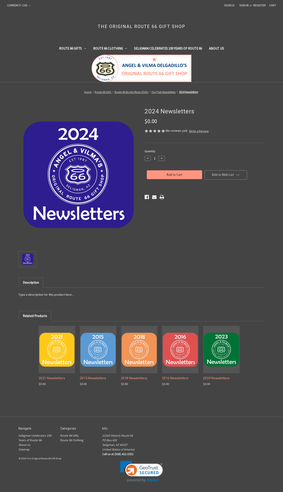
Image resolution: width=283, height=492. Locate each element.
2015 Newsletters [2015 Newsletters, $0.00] (93, 378)
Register (259, 5)
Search (229, 5)
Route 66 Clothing (110, 48)
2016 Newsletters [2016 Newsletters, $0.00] (175, 378)
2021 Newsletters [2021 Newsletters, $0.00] (52, 378)
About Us (216, 48)
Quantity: (150, 151)
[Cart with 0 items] (272, 5)
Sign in (244, 5)
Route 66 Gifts (72, 48)
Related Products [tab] (35, 316)
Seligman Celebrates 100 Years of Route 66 (168, 48)
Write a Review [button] (199, 131)
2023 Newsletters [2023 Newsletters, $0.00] (216, 378)
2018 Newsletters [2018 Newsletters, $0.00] (134, 378)
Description (31, 282)
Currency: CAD (19, 5)
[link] (141, 471)
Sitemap (24, 449)
